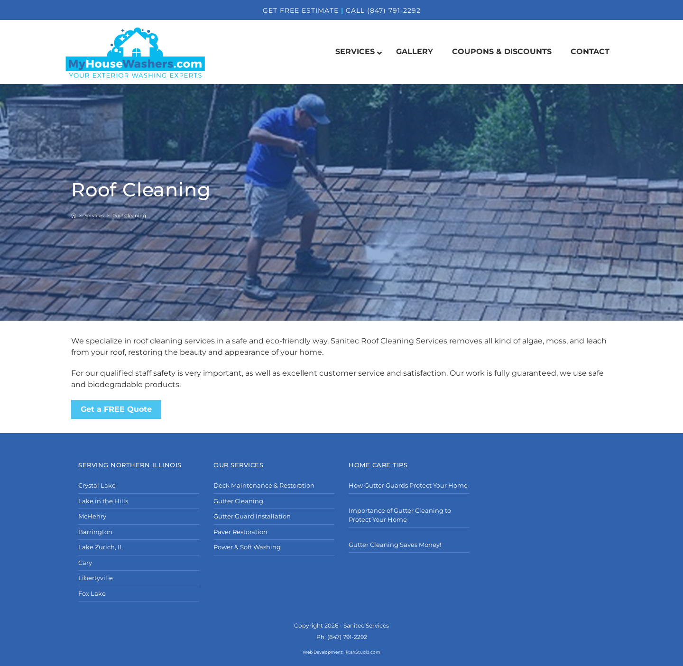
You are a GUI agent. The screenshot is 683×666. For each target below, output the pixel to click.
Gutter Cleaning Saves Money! (395, 544)
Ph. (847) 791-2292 (341, 636)
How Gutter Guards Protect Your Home (408, 485)
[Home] (73, 216)
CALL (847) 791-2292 (383, 10)
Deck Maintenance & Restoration (263, 485)
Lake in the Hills (103, 501)
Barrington (95, 532)
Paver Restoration (240, 532)
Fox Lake (92, 593)
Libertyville (95, 578)
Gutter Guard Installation (252, 516)
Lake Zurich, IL (100, 547)
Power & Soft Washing (247, 547)
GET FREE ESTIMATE (301, 10)
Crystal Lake (97, 485)
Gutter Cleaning (238, 501)
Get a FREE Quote (116, 409)
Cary (85, 562)
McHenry (92, 516)
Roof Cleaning (129, 216)
